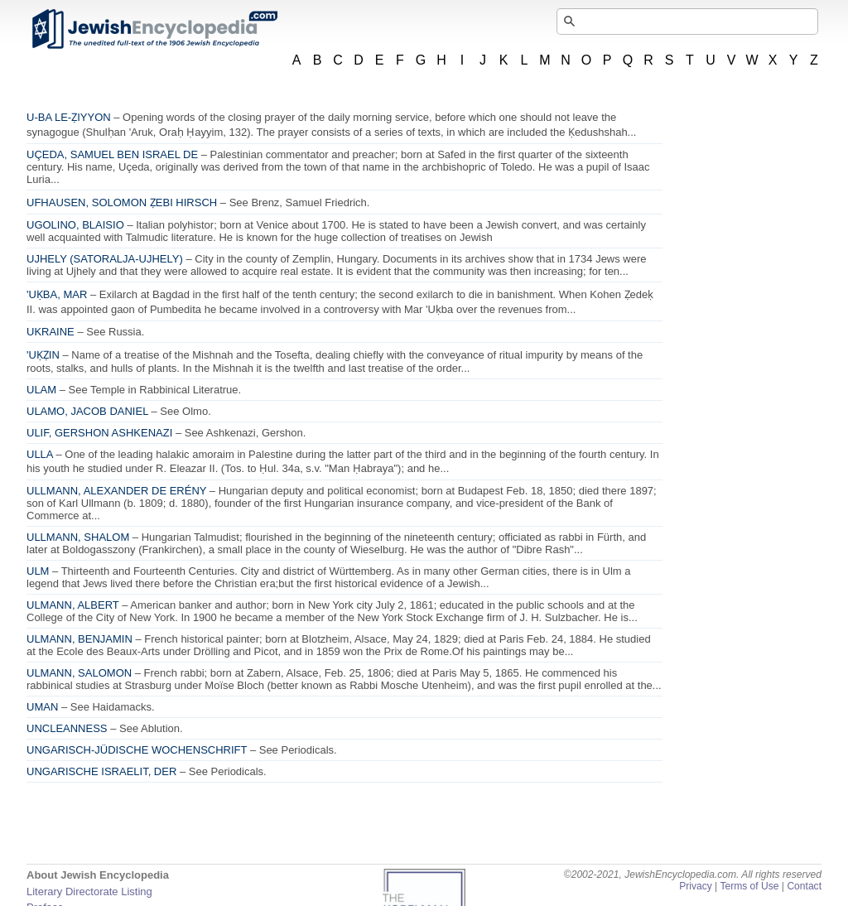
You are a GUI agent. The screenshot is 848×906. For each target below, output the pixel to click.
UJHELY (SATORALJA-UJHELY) (104, 259)
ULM (37, 571)
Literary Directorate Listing (89, 891)
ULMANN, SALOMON (79, 673)
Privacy (695, 886)
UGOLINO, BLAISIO (75, 225)
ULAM (41, 389)
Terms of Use (749, 886)
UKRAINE (50, 331)
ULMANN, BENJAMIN (79, 639)
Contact (804, 886)
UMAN (42, 707)
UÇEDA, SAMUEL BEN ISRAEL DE (112, 154)
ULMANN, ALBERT (72, 605)
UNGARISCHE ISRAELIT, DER (101, 771)
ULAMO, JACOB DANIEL (87, 411)
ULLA (39, 454)
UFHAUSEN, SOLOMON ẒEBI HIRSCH (121, 202)
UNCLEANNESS (67, 728)
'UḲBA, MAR (56, 294)
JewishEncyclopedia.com (154, 29)
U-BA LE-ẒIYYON (68, 117)
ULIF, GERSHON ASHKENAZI (99, 432)
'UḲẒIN (43, 355)
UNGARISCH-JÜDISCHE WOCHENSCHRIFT (136, 750)
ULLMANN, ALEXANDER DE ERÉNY (116, 490)
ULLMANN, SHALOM (77, 537)
